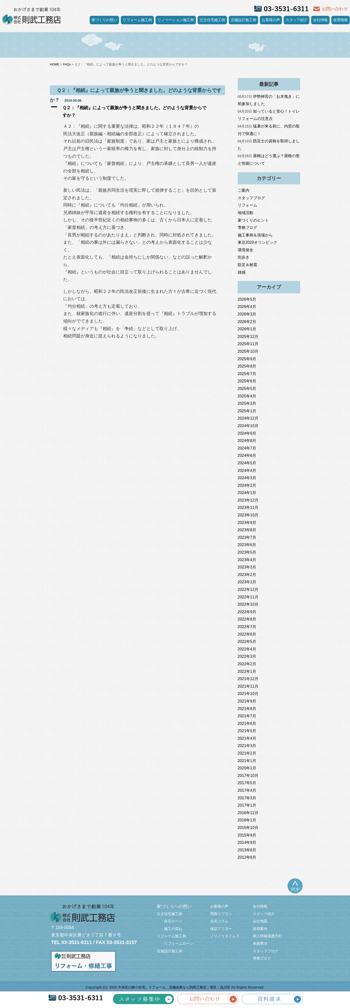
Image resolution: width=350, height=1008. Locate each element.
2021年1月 (247, 761)
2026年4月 (247, 307)
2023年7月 (247, 537)
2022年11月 (248, 597)
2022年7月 (247, 627)
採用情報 (340, 20)
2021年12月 (248, 679)
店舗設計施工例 (243, 20)
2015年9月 (247, 835)
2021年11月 (248, 686)
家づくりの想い (104, 20)
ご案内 (243, 190)
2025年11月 (248, 344)
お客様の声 (271, 20)
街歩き (243, 257)
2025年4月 (247, 396)
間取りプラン (221, 914)
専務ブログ (247, 227)
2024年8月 (247, 441)
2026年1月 (247, 329)
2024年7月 (247, 448)
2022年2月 (247, 664)
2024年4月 (247, 470)
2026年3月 (247, 314)
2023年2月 (247, 575)
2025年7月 (247, 374)
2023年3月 (247, 567)
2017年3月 (247, 798)
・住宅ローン (169, 921)
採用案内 (260, 929)
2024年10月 (248, 426)
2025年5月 (247, 389)
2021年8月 (247, 709)
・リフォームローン (175, 943)
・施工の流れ (169, 929)
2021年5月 (247, 731)
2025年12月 (248, 336)
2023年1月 (247, 582)
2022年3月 (247, 656)
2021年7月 (247, 716)
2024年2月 (247, 485)
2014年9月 (247, 842)
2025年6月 (247, 381)
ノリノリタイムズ (224, 936)
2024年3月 (247, 478)
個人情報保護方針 (267, 936)
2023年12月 (248, 500)
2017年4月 (247, 790)
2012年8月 (247, 857)
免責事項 (260, 943)
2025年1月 (247, 411)
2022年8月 (247, 619)
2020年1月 (247, 768)
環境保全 (245, 250)
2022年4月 (247, 649)
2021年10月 (248, 694)
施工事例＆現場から (255, 235)
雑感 (241, 272)
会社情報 (320, 20)
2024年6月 (247, 455)
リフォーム (247, 205)
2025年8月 (247, 366)
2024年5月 (247, 463)
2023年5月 (247, 552)
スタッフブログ (251, 198)
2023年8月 (247, 530)
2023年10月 (248, 515)
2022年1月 (247, 671)
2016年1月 (247, 820)
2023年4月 (247, 560)
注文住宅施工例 (212, 20)
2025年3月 (247, 403)
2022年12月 (248, 589)
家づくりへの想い (174, 906)
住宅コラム (219, 921)
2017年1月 (247, 805)
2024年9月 (247, 433)
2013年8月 (247, 850)
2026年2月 (247, 322)
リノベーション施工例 (176, 20)
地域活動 (245, 213)
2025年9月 (247, 359)
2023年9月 (247, 523)
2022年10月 (248, 604)
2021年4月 (247, 738)
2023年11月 (248, 507)
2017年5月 (247, 783)
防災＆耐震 (247, 265)
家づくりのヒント (253, 220)
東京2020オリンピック (258, 242)
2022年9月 (247, 612)
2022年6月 (247, 634)
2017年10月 (248, 776)
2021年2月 (247, 753)
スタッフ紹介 (296, 20)
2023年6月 (247, 545)
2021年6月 (247, 723)
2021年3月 (247, 746)
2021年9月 (247, 701)
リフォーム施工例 (137, 20)
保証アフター (221, 929)
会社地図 (260, 921)
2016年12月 (248, 813)
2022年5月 (247, 641)
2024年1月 (247, 493)
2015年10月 (248, 828)
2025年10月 (248, 351)
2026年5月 (247, 299)
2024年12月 (248, 418)
